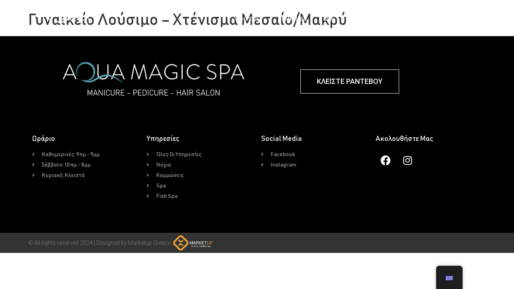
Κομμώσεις (292, 19)
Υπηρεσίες (248, 19)
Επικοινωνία (484, 19)
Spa (328, 19)
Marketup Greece (149, 243)
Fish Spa (361, 19)
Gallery (401, 19)
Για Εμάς (440, 19)
